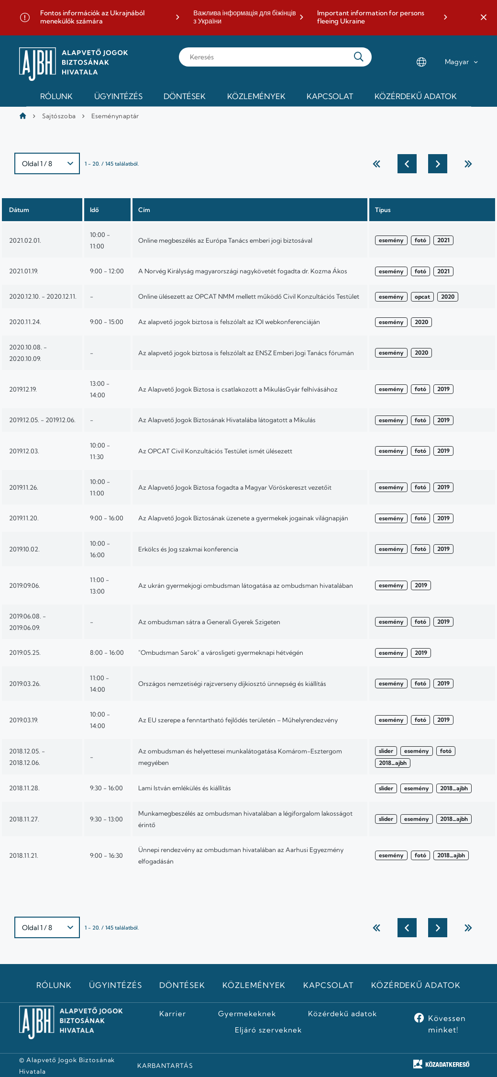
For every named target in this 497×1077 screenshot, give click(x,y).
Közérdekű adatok (416, 985)
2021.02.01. (25, 240)
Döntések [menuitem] (185, 96)
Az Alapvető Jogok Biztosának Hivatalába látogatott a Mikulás (227, 420)
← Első (376, 163)
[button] (483, 17)
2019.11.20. (24, 518)
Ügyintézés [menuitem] (118, 96)
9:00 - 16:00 (106, 518)
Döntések (182, 985)
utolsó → (468, 163)
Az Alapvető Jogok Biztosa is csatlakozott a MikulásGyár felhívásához (238, 389)
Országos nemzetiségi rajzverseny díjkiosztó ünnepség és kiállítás (232, 683)
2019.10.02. (24, 549)
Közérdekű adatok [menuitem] (416, 96)
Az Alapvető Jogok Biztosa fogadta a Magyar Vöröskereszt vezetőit (234, 487)
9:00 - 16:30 (106, 855)
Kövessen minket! (447, 1023)
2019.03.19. (23, 720)
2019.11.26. (23, 487)
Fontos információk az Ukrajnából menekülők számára (92, 17)
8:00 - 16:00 (107, 652)
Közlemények (254, 985)
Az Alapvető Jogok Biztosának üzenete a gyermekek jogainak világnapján (243, 518)
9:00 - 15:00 (106, 321)
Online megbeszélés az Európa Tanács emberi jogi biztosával (225, 240)
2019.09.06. (24, 585)
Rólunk (54, 985)
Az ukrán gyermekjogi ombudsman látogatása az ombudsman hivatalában (245, 585)
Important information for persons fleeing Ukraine (370, 17)
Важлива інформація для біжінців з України (244, 17)
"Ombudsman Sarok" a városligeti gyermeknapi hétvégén (220, 652)
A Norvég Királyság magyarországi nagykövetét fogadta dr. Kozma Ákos (242, 271)
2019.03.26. (25, 683)
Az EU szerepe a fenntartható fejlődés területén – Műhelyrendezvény (238, 720)
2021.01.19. (23, 271)
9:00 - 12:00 (107, 271)
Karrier (172, 1014)
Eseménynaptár (115, 116)
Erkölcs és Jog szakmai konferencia (188, 549)
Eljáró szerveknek (268, 1030)
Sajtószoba (59, 116)
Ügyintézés (115, 985)
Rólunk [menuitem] (56, 96)
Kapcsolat (328, 985)
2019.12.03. (24, 451)
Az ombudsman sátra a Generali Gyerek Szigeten (209, 622)
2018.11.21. (23, 855)
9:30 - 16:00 (106, 788)
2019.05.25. (25, 652)
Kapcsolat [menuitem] (330, 96)
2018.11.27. (24, 819)
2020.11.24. (25, 321)
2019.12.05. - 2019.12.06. (42, 420)
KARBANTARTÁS (165, 1065)
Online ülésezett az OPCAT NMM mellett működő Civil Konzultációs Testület (248, 296)
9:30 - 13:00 (106, 819)
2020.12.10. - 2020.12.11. (43, 296)
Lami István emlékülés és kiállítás (184, 788)
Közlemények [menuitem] (256, 96)
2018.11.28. (24, 788)
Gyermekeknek (247, 1014)
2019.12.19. (23, 389)
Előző (407, 163)
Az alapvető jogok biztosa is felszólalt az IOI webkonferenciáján (229, 321)
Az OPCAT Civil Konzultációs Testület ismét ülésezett (215, 451)
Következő (437, 163)
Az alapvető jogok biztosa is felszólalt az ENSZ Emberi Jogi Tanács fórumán (246, 353)
